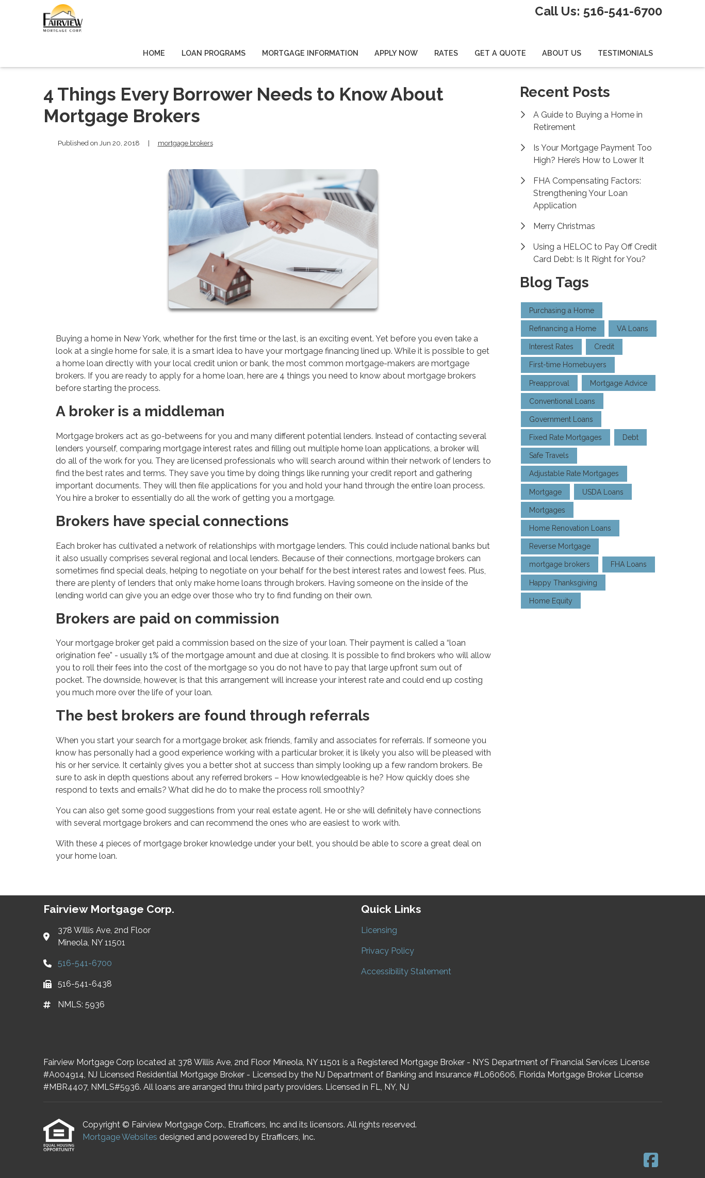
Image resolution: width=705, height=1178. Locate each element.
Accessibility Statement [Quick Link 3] (406, 971)
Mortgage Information (310, 52)
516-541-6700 (622, 11)
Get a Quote (500, 52)
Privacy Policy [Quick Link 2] (387, 951)
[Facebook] (651, 1161)
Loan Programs (213, 52)
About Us (561, 52)
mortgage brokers (185, 143)
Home (154, 52)
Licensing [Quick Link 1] (379, 930)
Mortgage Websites (121, 1137)
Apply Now (396, 52)
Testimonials (625, 52)
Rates (446, 52)
